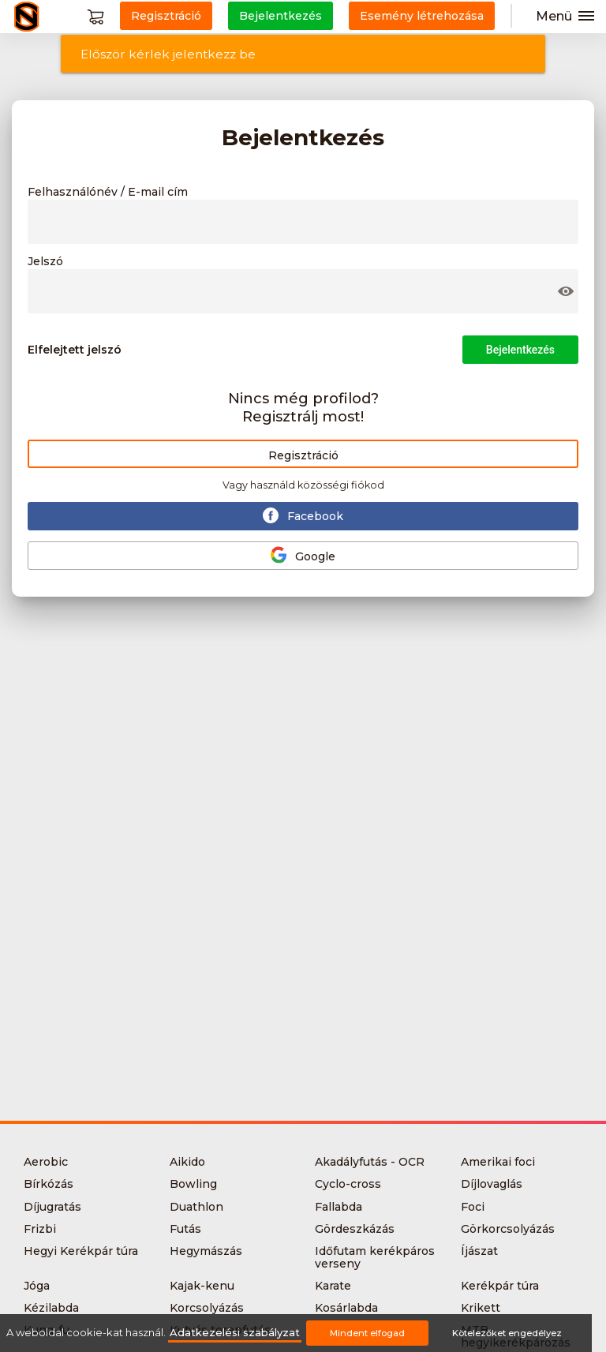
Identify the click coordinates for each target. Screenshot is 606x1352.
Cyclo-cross (348, 1184)
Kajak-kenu (202, 1285)
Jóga (37, 1285)
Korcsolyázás (207, 1307)
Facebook (303, 515)
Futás (185, 1229)
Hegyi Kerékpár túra (81, 1251)
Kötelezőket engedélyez (507, 1333)
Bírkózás (48, 1184)
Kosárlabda (346, 1307)
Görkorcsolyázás (508, 1229)
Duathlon (196, 1206)
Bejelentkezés (520, 349)
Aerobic (46, 1161)
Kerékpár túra (500, 1285)
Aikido (187, 1161)
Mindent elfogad (367, 1333)
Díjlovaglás (491, 1184)
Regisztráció (303, 455)
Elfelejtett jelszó (75, 350)
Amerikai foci (498, 1161)
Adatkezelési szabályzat (235, 1333)
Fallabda (338, 1206)
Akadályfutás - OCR (370, 1161)
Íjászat (479, 1251)
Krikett (480, 1307)
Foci (472, 1206)
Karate (333, 1285)
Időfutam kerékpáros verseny (375, 1257)
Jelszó (45, 262)
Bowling (193, 1184)
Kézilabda (51, 1307)
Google (303, 555)
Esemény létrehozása (422, 16)
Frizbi (40, 1229)
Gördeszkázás (355, 1229)
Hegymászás (206, 1251)
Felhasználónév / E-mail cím (108, 192)
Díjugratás (52, 1206)
